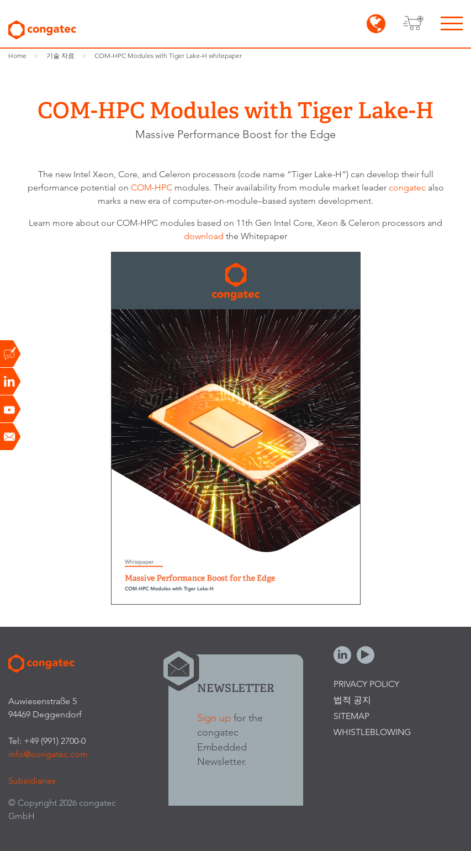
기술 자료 (60, 55)
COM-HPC (151, 187)
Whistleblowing (372, 732)
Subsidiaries (32, 780)
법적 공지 (352, 700)
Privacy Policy (366, 684)
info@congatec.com (48, 754)
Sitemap (351, 716)
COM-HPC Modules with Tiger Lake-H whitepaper (168, 55)
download (205, 236)
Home (17, 55)
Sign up (214, 717)
